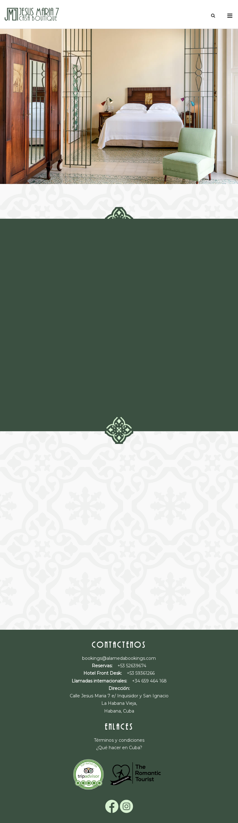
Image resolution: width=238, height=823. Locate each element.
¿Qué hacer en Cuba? (119, 747)
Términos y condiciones (119, 740)
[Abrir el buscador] (213, 16)
